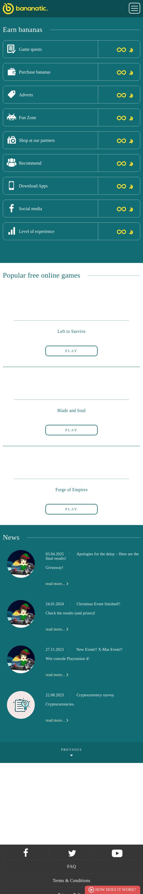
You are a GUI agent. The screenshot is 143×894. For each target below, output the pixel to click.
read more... (55, 584)
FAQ (71, 866)
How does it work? (115, 890)
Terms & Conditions (71, 880)
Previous (71, 750)
